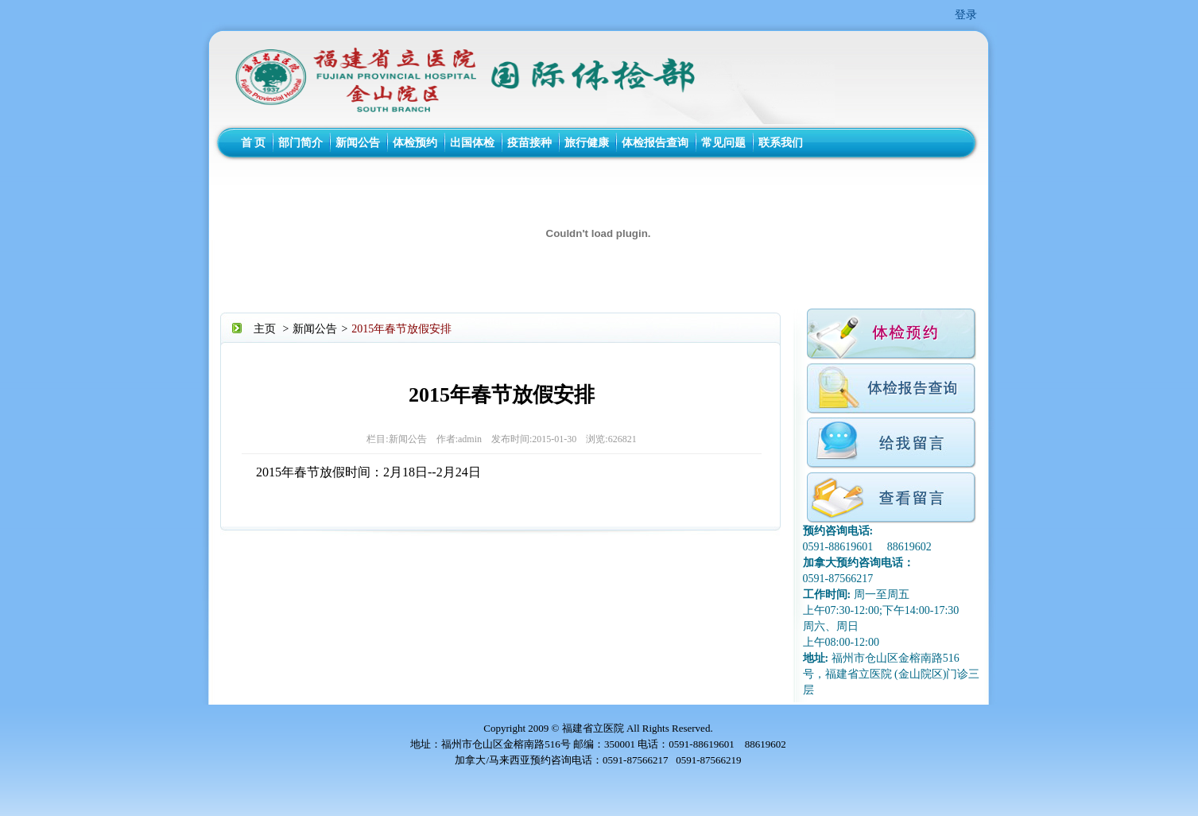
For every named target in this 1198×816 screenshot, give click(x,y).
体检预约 (415, 143)
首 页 (253, 143)
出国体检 (472, 143)
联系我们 (780, 143)
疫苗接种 (529, 143)
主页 (265, 329)
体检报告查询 (655, 143)
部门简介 (300, 143)
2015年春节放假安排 (401, 329)
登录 (966, 15)
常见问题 (723, 143)
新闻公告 (357, 143)
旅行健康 (586, 143)
